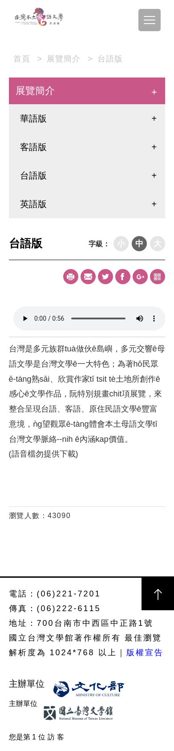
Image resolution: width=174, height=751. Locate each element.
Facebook (122, 276)
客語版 (33, 147)
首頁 (21, 58)
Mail (88, 276)
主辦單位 (28, 684)
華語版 (33, 118)
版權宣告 (145, 652)
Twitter (105, 276)
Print (70, 276)
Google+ (140, 276)
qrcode (157, 276)
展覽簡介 (64, 58)
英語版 (33, 204)
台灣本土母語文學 (40, 17)
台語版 (110, 58)
